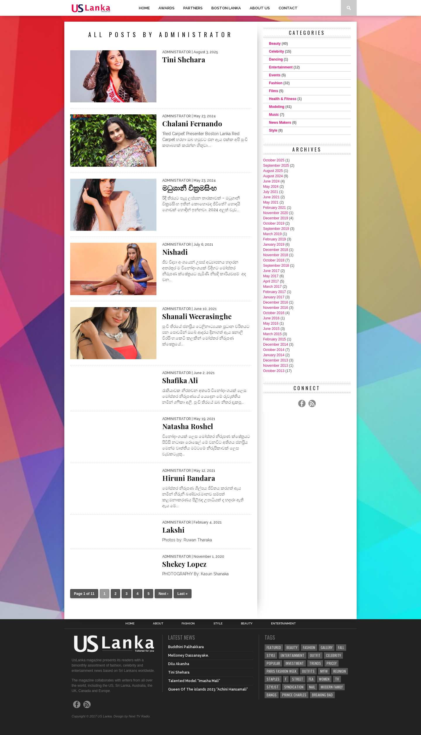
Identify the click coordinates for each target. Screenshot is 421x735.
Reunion (339, 671)
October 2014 (273, 350)
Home (144, 8)
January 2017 (273, 297)
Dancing (276, 59)
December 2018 (275, 250)
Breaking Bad (322, 694)
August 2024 (273, 176)
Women (324, 679)
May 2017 (271, 276)
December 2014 (275, 344)
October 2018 (273, 260)
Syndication (293, 686)
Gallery (326, 647)
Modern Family (332, 686)
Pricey (332, 663)
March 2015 (272, 334)
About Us (260, 8)
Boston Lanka (226, 8)
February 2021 (274, 208)
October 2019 (273, 223)
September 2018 (276, 266)
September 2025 (276, 165)
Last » (182, 594)
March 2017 (272, 287)
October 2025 (273, 160)
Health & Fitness (282, 99)
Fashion (275, 83)
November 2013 (275, 366)
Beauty (275, 44)
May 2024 (271, 187)
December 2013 (275, 360)
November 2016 (275, 308)
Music (274, 115)
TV (337, 679)
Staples (273, 679)
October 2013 (273, 371)
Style (273, 130)
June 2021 (271, 197)
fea (311, 679)
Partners (193, 8)
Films (273, 91)
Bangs (272, 694)
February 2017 (274, 292)
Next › (163, 594)
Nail (312, 686)
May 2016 (271, 323)
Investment (295, 663)
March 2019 (272, 234)
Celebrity (276, 51)
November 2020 (275, 213)
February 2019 (274, 239)
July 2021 (270, 192)
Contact (288, 8)
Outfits (308, 671)
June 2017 (271, 271)
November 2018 (275, 255)
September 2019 (276, 229)
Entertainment (281, 67)
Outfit (315, 655)
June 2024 (271, 181)
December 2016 (275, 302)
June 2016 (271, 318)
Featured (274, 647)
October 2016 (273, 313)
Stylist (273, 686)
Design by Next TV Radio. (132, 716)
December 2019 (275, 218)
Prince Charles (294, 694)
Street (297, 679)
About (158, 623)
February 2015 (274, 339)
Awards (166, 8)
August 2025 (273, 171)
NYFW (324, 671)
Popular (273, 663)
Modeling (276, 107)
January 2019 (273, 244)
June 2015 (271, 329)
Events (274, 75)
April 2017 (271, 281)
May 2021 (271, 202)
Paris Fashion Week (281, 671)
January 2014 (273, 355)
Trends (315, 663)
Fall (341, 647)
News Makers (280, 123)
